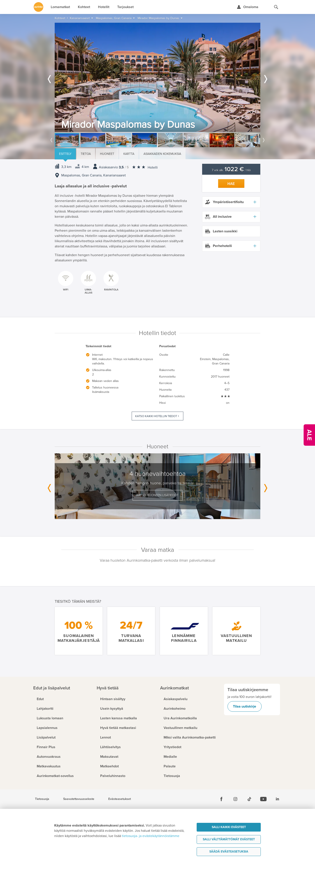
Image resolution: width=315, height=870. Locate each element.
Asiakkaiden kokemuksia (162, 154)
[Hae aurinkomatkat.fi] (276, 7)
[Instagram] (235, 799)
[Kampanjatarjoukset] (309, 435)
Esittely (65, 154)
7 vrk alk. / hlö (231, 170)
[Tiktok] (249, 799)
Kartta (128, 154)
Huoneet (107, 154)
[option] (157, 77)
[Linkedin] (277, 799)
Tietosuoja (42, 799)
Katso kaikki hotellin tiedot (156, 416)
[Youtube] (263, 799)
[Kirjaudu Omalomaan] (247, 7)
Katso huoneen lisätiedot (157, 495)
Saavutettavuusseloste (78, 799)
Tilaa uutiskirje (244, 706)
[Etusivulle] (38, 7)
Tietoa (86, 154)
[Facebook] (221, 799)
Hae (231, 184)
